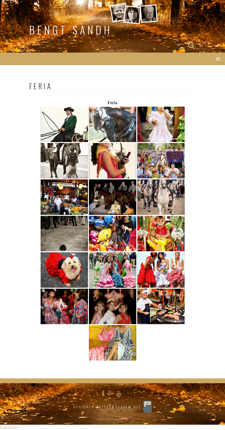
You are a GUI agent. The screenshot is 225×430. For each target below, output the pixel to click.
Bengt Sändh (70, 30)
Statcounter (9, 427)
